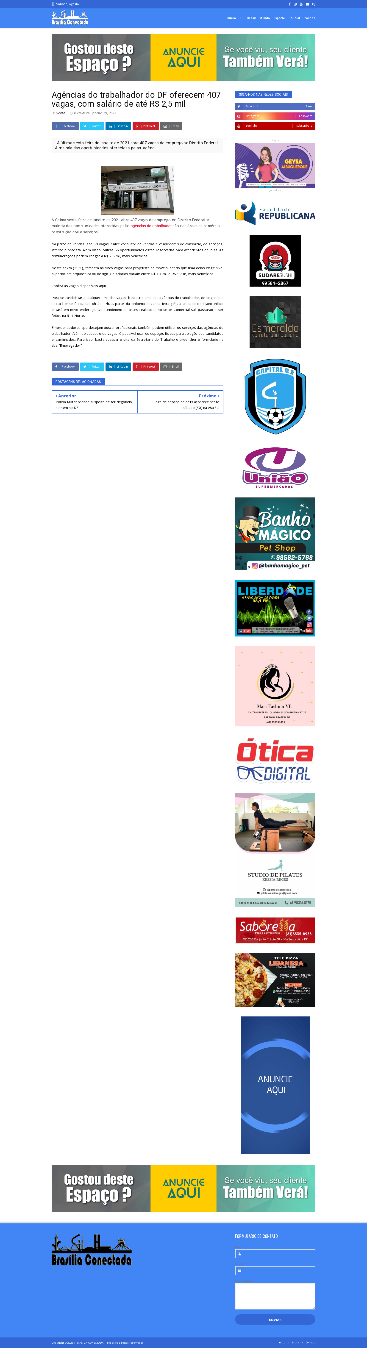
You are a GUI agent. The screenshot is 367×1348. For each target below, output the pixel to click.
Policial (294, 18)
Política (309, 18)
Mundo (264, 18)
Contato (310, 1342)
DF (241, 18)
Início (231, 18)
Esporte (279, 18)
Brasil (251, 18)
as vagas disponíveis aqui (85, 285)
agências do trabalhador (151, 226)
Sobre (295, 1342)
